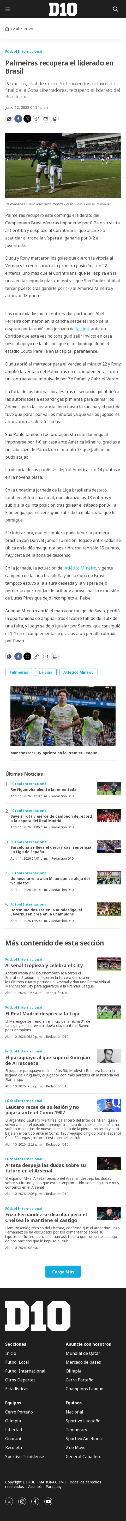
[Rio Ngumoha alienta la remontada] (109, 788)
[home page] (63, 9)
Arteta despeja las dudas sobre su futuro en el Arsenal (45, 1168)
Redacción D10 (62, 796)
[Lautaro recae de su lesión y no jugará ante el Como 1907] (109, 1105)
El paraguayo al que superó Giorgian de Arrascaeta (47, 1060)
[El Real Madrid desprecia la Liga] (109, 1012)
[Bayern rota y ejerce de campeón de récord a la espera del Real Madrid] (109, 815)
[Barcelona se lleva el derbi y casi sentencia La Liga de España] (109, 846)
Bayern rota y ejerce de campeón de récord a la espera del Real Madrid (51, 818)
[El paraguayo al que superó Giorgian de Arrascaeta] (109, 1056)
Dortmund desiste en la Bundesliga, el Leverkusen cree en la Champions (46, 912)
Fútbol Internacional (23, 51)
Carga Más (63, 1272)
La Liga (45, 672)
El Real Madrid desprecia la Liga (42, 1013)
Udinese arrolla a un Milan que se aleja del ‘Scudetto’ (50, 880)
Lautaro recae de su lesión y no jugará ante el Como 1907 (42, 1110)
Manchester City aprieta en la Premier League (53, 753)
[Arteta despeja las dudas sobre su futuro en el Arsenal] (109, 1163)
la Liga (82, 329)
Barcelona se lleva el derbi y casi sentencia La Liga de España (50, 849)
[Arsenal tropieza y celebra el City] (109, 964)
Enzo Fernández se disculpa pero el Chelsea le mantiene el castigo (46, 1217)
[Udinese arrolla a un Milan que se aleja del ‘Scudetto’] (109, 877)
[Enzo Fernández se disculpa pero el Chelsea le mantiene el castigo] (109, 1213)
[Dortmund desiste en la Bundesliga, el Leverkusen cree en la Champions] (109, 909)
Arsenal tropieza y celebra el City (44, 965)
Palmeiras (18, 672)
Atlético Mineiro (80, 568)
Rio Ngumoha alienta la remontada (43, 789)
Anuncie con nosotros (88, 1344)
